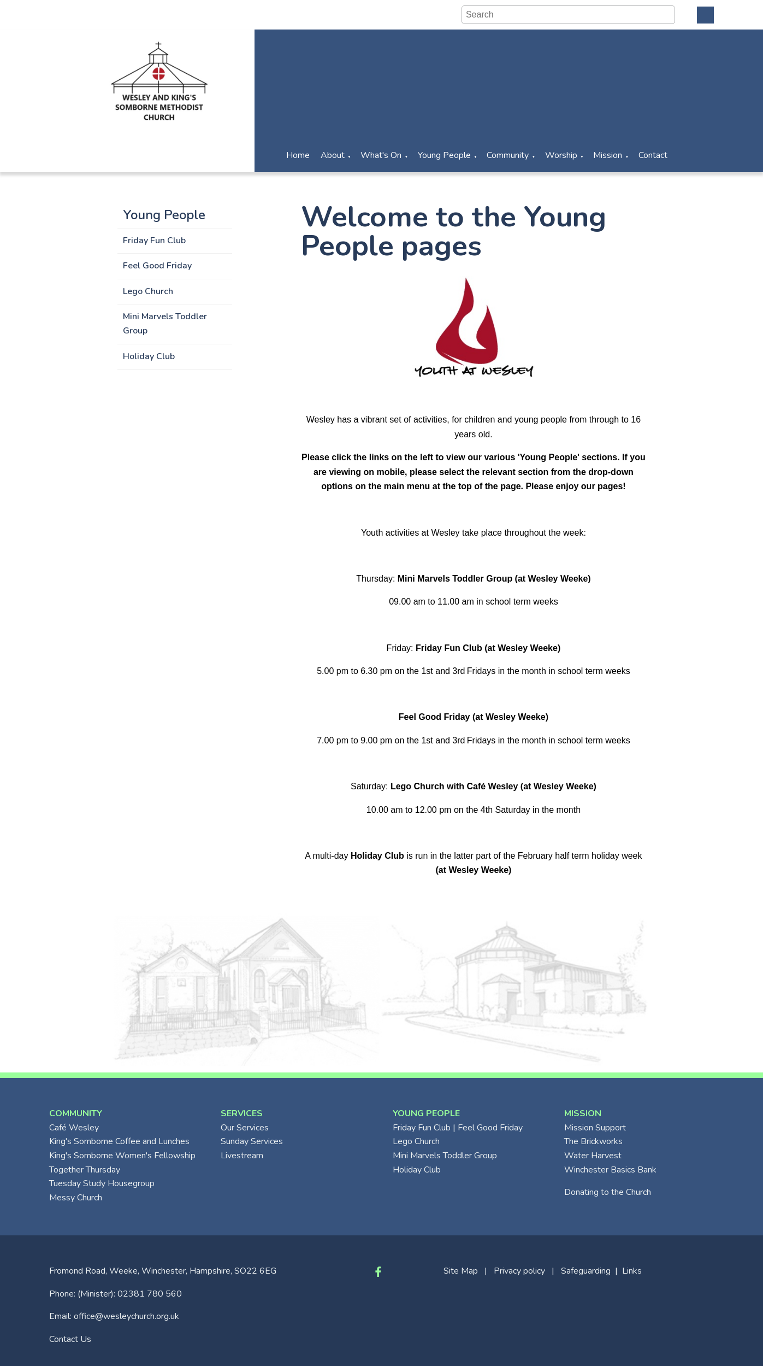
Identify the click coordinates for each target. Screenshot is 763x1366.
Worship (561, 155)
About (333, 155)
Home (298, 155)
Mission (607, 155)
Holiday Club (149, 356)
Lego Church (148, 291)
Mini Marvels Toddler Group (165, 323)
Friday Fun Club (154, 240)
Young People (444, 155)
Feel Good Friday (157, 266)
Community (508, 155)
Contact (652, 155)
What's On (380, 155)
